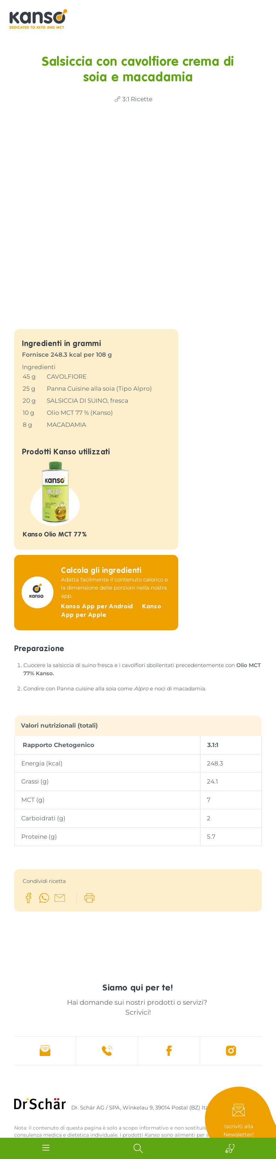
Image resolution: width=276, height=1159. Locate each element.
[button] (28, 852)
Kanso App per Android (98, 561)
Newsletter (240, 1120)
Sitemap (50, 1114)
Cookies (104, 1114)
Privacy (77, 1114)
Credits (23, 1114)
